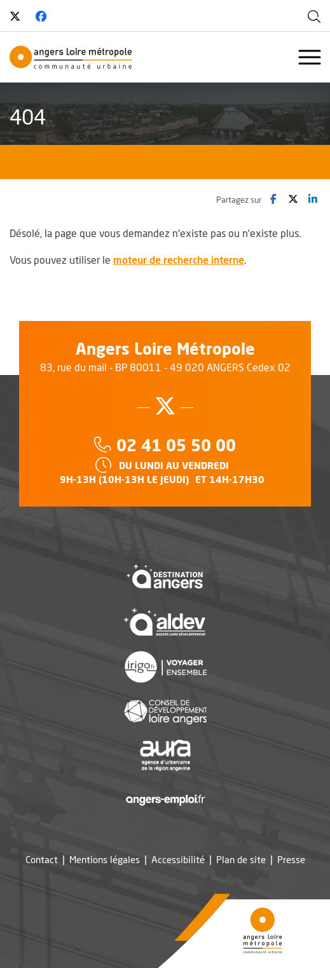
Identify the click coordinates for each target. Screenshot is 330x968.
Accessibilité (178, 859)
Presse (291, 859)
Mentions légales (104, 859)
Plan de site (241, 859)
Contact (41, 859)
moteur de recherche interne (178, 260)
